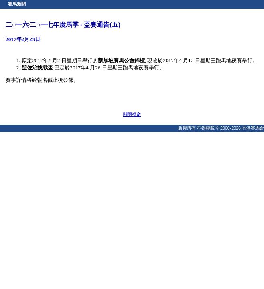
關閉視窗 (132, 114)
